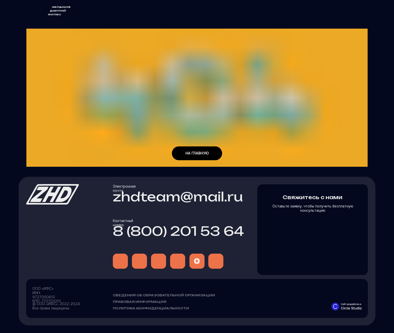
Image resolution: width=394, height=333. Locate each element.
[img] (120, 261)
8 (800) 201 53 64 (178, 231)
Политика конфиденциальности (151, 308)
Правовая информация (139, 302)
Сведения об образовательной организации (164, 295)
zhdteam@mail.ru (178, 196)
